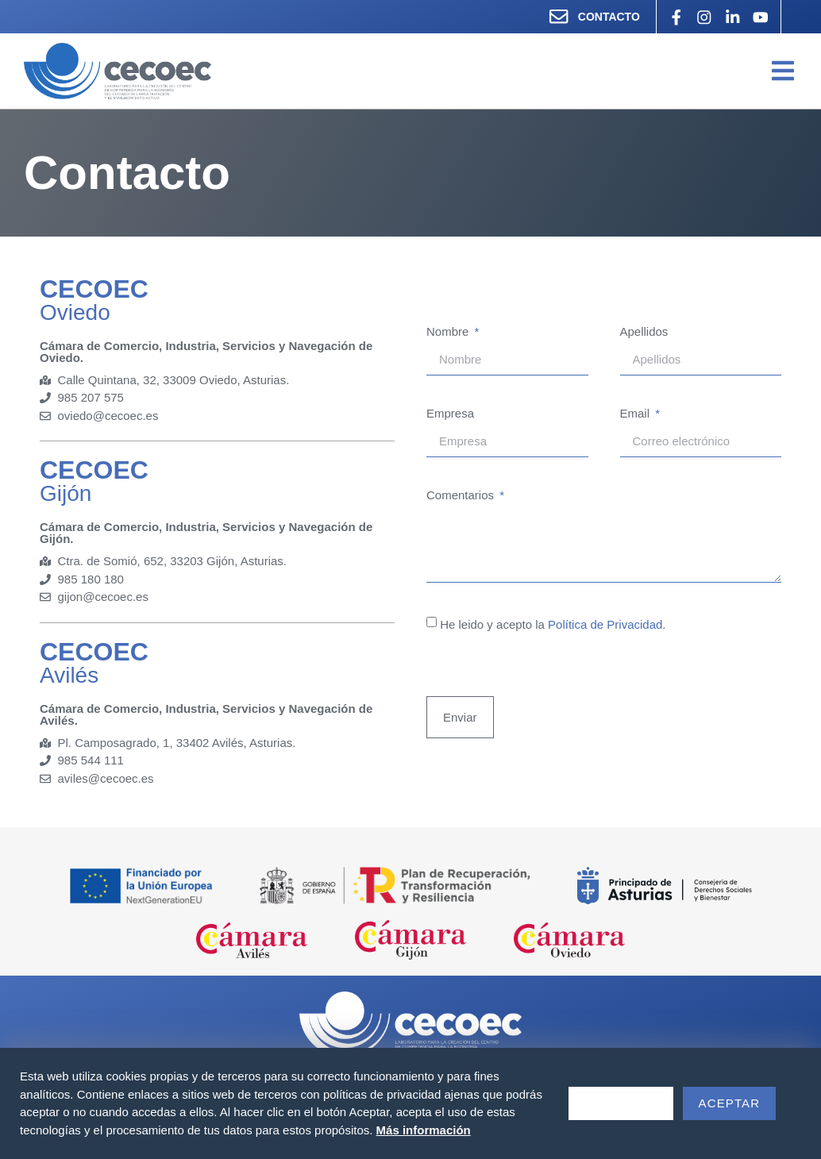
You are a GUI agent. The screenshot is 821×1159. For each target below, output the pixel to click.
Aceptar (730, 1103)
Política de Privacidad (605, 625)
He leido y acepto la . (552, 625)
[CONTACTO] (557, 16)
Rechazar (620, 1103)
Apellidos (644, 332)
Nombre (449, 332)
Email (636, 414)
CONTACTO (607, 16)
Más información (423, 1130)
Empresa (450, 414)
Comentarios (461, 496)
